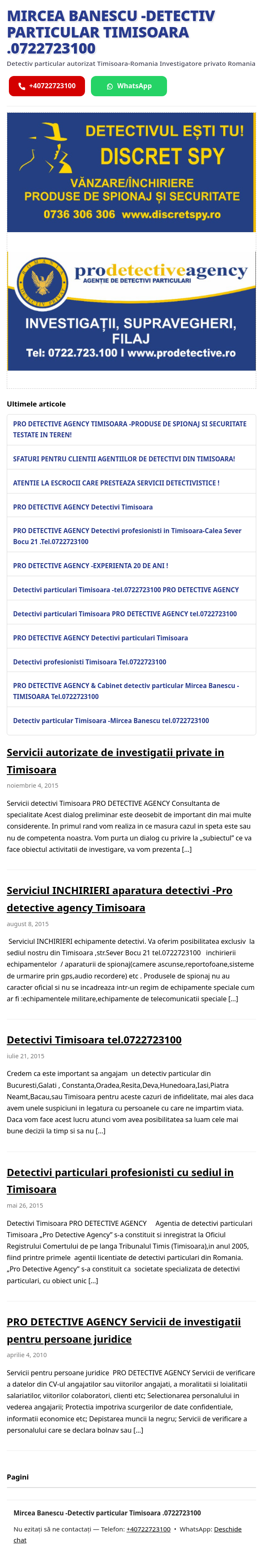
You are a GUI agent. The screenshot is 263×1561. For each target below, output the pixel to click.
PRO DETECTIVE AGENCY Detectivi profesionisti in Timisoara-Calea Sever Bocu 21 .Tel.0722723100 (127, 536)
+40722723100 (148, 1529)
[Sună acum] (47, 86)
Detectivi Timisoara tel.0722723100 (94, 1039)
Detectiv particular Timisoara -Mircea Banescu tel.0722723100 (111, 720)
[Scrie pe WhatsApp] (129, 86)
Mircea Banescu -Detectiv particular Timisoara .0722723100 (111, 31)
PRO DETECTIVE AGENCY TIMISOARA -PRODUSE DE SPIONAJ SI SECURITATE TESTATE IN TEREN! (130, 429)
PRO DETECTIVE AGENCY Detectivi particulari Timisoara (100, 638)
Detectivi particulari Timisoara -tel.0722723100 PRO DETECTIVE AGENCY (126, 589)
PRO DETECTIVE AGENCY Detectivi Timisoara (83, 507)
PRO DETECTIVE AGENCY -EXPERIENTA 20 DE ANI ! (90, 565)
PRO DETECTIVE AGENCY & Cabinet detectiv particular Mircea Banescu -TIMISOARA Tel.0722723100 (126, 691)
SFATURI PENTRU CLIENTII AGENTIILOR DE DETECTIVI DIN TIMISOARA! (124, 459)
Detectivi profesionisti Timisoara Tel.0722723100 (89, 662)
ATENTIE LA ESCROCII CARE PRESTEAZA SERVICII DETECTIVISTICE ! (116, 483)
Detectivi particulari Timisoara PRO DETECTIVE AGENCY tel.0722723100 (125, 614)
